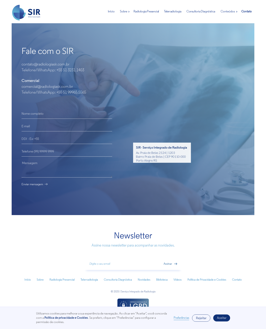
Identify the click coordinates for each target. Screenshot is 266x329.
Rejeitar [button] (201, 318)
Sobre (123, 11)
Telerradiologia (172, 11)
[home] (26, 13)
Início (111, 11)
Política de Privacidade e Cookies (206, 282)
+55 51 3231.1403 (70, 70)
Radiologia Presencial (146, 11)
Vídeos (177, 282)
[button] (124, 11)
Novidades (144, 282)
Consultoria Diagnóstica (200, 11)
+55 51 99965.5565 (71, 92)
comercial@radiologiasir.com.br (47, 87)
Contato (246, 11)
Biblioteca (162, 282)
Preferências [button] (181, 318)
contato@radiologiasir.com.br (45, 64)
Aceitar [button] (221, 318)
